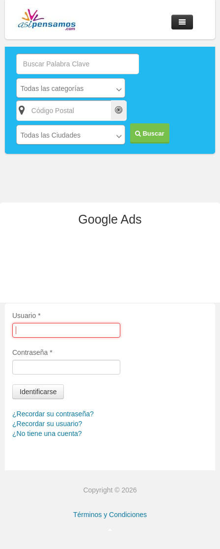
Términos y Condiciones (110, 515)
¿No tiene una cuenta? (47, 433)
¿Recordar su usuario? (47, 424)
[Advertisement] (110, 268)
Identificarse (38, 392)
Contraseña (32, 352)
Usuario (26, 315)
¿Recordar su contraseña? (53, 414)
